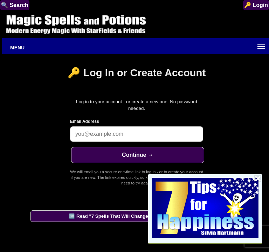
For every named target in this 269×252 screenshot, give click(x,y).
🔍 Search (14, 5)
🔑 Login (256, 5)
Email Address (84, 121)
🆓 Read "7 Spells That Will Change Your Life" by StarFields (135, 216)
